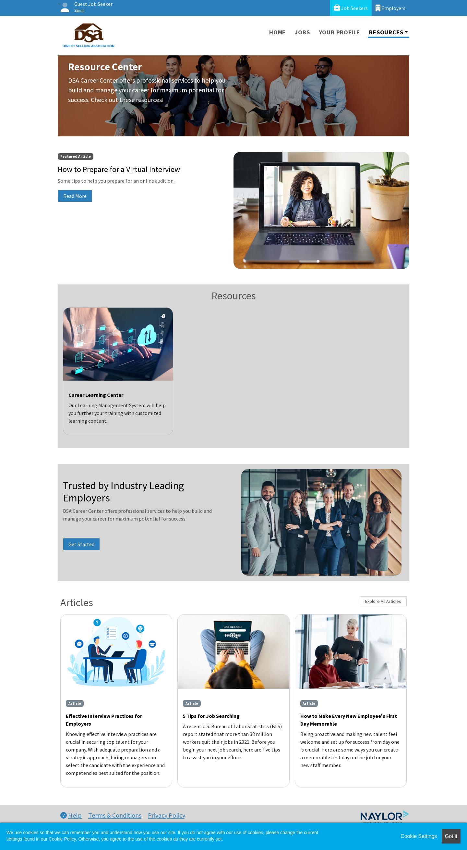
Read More (75, 196)
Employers (390, 8)
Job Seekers (351, 8)
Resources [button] (386, 32)
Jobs (302, 32)
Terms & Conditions (114, 815)
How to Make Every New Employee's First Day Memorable (348, 720)
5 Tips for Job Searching (211, 716)
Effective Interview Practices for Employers (104, 720)
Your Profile (339, 32)
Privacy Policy (166, 815)
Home (277, 32)
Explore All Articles (383, 601)
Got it (451, 836)
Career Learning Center (95, 395)
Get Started (81, 544)
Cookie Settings (419, 836)
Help (71, 815)
